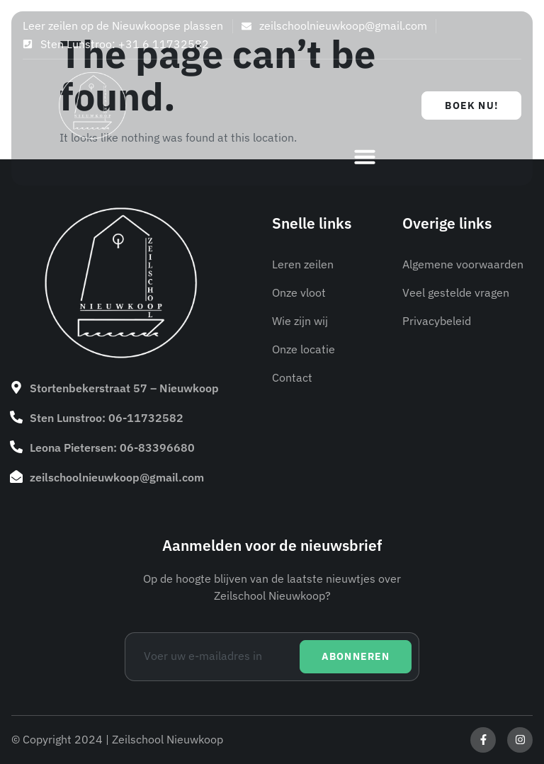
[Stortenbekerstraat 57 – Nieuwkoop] (16, 387)
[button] (365, 156)
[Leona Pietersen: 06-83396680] (16, 446)
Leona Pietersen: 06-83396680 (112, 447)
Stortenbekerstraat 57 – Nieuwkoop (124, 388)
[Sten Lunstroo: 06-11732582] (16, 417)
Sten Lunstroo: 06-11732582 (106, 418)
